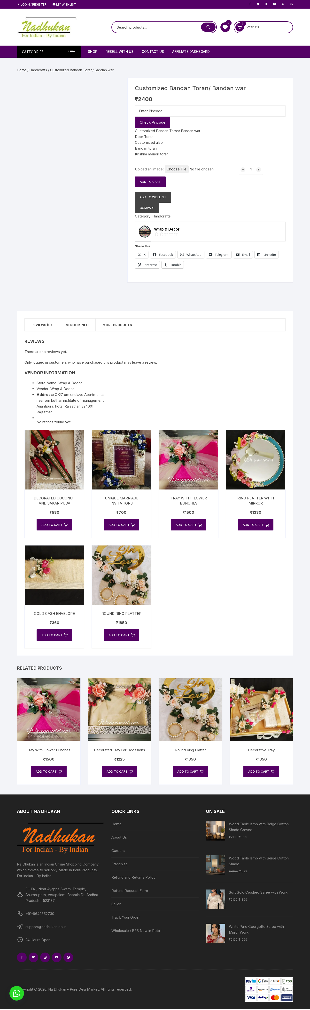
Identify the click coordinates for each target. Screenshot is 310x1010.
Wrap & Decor (62, 389)
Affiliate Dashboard (191, 51)
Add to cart (150, 182)
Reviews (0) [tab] (42, 325)
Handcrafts (38, 70)
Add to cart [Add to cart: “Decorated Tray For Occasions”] (120, 772)
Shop (92, 51)
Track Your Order (125, 918)
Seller (116, 905)
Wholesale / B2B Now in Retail (136, 931)
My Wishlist (64, 4)
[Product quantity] (251, 169)
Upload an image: (150, 169)
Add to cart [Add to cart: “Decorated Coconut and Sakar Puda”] (54, 525)
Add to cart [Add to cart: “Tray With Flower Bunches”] (189, 525)
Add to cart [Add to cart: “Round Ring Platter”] (121, 636)
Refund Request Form (129, 891)
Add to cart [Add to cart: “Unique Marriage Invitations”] (121, 525)
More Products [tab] (119, 325)
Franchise (119, 865)
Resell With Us (119, 51)
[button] (17, 993)
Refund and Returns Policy (133, 878)
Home (21, 70)
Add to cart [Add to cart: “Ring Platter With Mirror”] (256, 525)
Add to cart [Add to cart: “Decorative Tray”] (261, 772)
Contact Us (153, 51)
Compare (147, 208)
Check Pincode (152, 122)
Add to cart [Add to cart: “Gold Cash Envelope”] (54, 636)
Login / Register (31, 4)
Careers (118, 851)
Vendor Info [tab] (78, 325)
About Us (119, 838)
